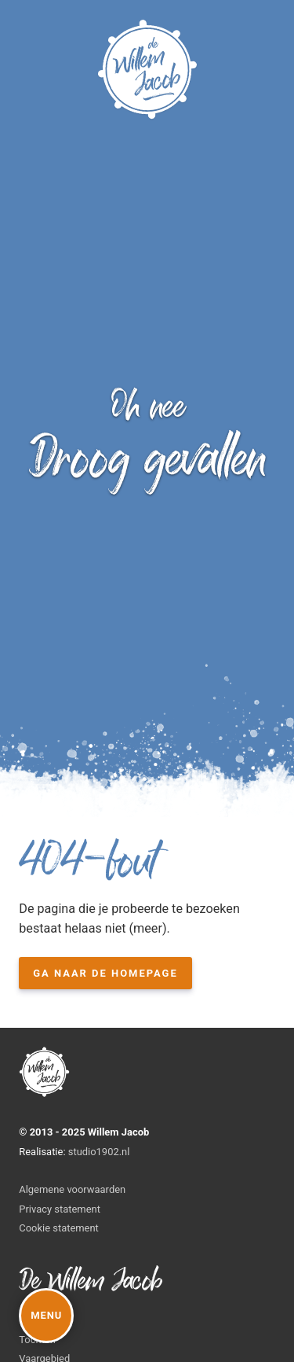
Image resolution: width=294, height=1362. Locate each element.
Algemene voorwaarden (72, 1189)
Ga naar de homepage (105, 973)
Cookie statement (59, 1228)
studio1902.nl (99, 1152)
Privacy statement (59, 1209)
